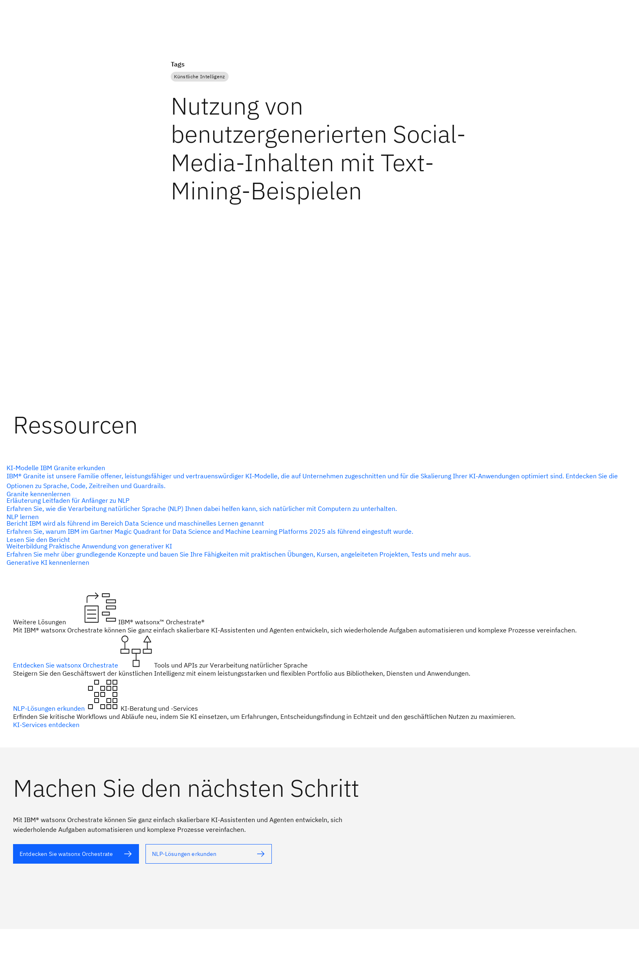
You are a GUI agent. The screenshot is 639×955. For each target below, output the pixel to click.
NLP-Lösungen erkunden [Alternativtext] (49, 708)
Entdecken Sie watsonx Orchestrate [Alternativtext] (66, 665)
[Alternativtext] (76, 854)
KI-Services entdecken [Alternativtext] (46, 725)
